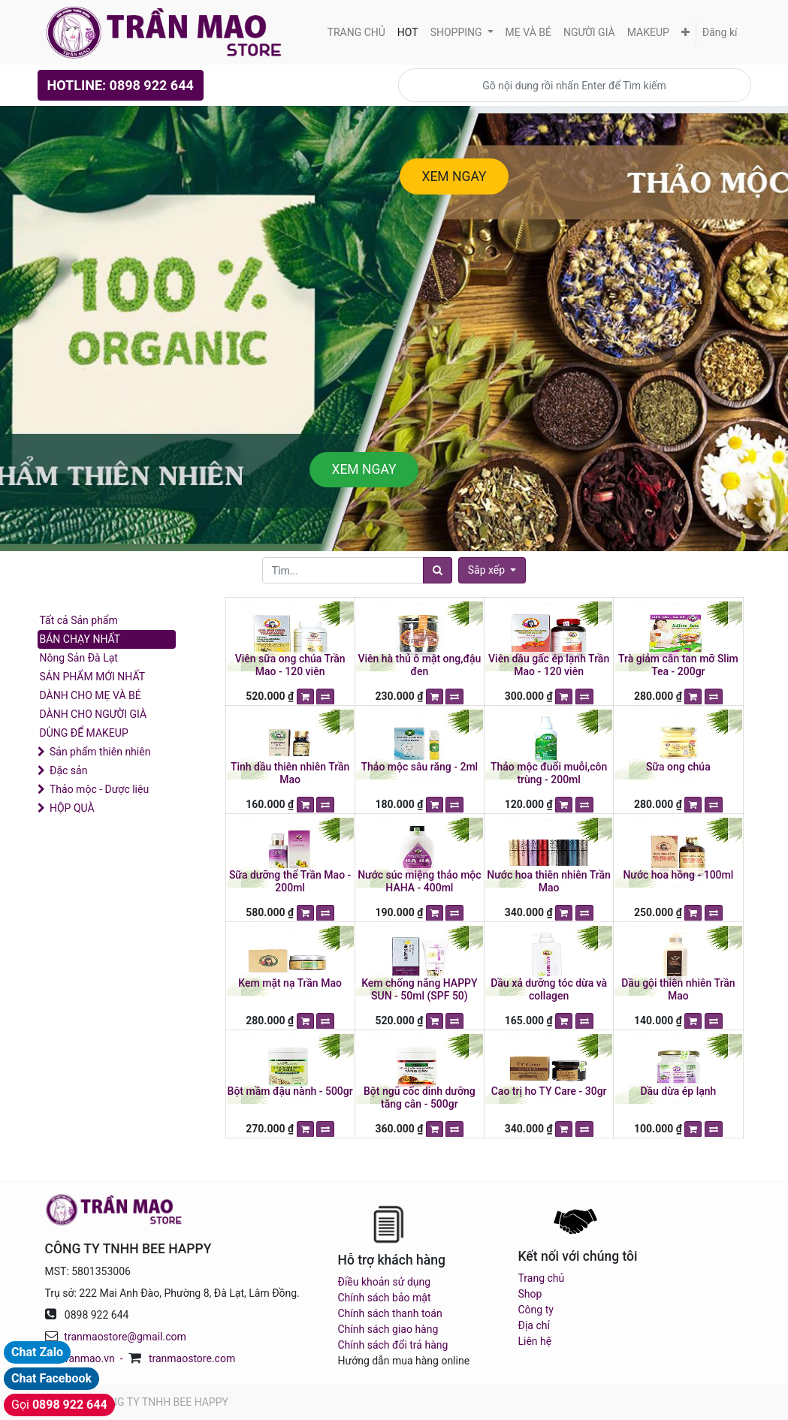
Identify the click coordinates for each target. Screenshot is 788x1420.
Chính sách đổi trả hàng (393, 1345)
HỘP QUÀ (72, 808)
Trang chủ (541, 1278)
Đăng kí (720, 32)
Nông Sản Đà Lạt (79, 658)
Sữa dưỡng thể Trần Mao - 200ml (290, 881)
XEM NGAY (453, 176)
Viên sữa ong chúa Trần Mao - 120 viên (290, 665)
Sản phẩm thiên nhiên (100, 752)
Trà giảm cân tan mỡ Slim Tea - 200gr (678, 665)
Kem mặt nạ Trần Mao (290, 983)
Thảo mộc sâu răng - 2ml (420, 767)
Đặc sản (68, 770)
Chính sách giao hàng (388, 1329)
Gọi (59, 1404)
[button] (685, 33)
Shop (530, 1294)
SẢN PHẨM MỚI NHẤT (93, 677)
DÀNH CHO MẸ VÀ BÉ (90, 695)
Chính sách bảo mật (384, 1298)
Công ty (536, 1310)
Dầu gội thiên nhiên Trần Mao (678, 989)
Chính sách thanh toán (390, 1313)
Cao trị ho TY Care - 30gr (549, 1091)
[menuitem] (356, 33)
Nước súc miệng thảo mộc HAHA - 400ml (419, 881)
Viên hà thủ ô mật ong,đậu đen (419, 665)
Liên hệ (535, 1341)
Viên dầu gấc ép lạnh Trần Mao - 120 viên (548, 665)
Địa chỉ (534, 1325)
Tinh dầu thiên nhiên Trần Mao (290, 773)
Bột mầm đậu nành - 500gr (290, 1091)
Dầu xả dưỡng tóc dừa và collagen (549, 989)
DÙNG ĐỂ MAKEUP (84, 733)
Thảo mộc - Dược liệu (99, 789)
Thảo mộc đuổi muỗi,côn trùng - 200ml (549, 773)
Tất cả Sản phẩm (79, 620)
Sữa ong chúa (678, 767)
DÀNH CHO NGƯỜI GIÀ (93, 714)
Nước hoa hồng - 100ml (678, 875)
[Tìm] (437, 570)
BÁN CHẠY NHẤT (80, 639)
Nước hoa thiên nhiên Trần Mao (549, 881)
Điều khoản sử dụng (384, 1282)
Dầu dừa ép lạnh (678, 1091)
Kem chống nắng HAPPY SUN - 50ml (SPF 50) (419, 989)
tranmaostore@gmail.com (125, 1337)
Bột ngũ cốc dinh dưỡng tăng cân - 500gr (420, 1097)
